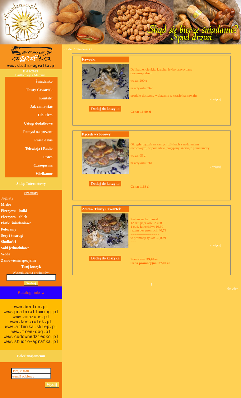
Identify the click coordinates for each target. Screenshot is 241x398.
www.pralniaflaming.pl (31, 311)
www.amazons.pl (31, 316)
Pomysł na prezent (38, 132)
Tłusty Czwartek (39, 90)
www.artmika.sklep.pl (31, 326)
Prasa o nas (43, 140)
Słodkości (83, 49)
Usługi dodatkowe (38, 123)
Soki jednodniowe (15, 248)
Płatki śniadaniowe (16, 223)
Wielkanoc (44, 174)
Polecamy (8, 229)
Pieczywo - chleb (14, 217)
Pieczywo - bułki (14, 210)
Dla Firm (45, 115)
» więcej (215, 99)
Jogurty (7, 198)
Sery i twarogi (12, 235)
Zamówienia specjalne (18, 260)
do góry (232, 288)
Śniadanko (44, 81)
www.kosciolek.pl (31, 321)
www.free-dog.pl (31, 331)
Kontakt (46, 98)
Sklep (69, 49)
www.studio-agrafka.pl (31, 341)
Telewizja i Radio (39, 148)
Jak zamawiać (41, 106)
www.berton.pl (31, 306)
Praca (48, 157)
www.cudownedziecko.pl (31, 336)
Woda (5, 254)
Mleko (6, 204)
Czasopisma (43, 165)
